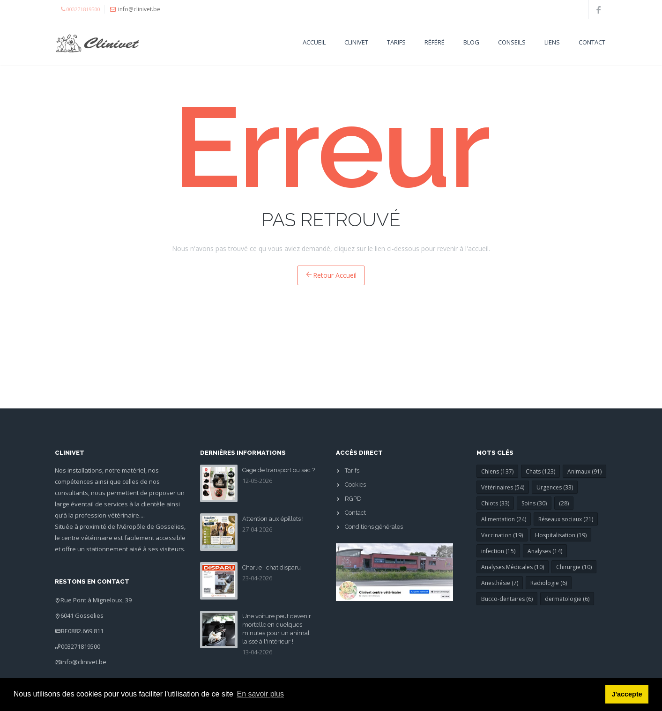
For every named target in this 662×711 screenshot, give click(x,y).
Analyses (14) (545, 551)
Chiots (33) (495, 503)
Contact (592, 42)
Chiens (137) (497, 471)
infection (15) (498, 551)
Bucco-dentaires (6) (507, 599)
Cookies (355, 484)
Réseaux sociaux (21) (565, 519)
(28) (564, 503)
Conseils (512, 42)
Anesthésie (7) (499, 583)
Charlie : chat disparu (271, 567)
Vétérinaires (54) (502, 487)
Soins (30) (534, 503)
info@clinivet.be (83, 662)
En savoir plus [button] (260, 694)
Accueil (314, 42)
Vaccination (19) (502, 535)
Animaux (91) (584, 471)
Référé (434, 42)
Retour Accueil (331, 275)
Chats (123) (540, 471)
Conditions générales (374, 526)
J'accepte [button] (627, 694)
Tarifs (396, 42)
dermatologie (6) (567, 599)
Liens (552, 42)
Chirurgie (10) (574, 567)
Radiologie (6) (548, 583)
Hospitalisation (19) (561, 535)
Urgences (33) (554, 487)
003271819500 (80, 646)
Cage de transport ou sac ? (278, 470)
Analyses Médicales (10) (512, 567)
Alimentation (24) (503, 519)
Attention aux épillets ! (273, 518)
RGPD (353, 498)
